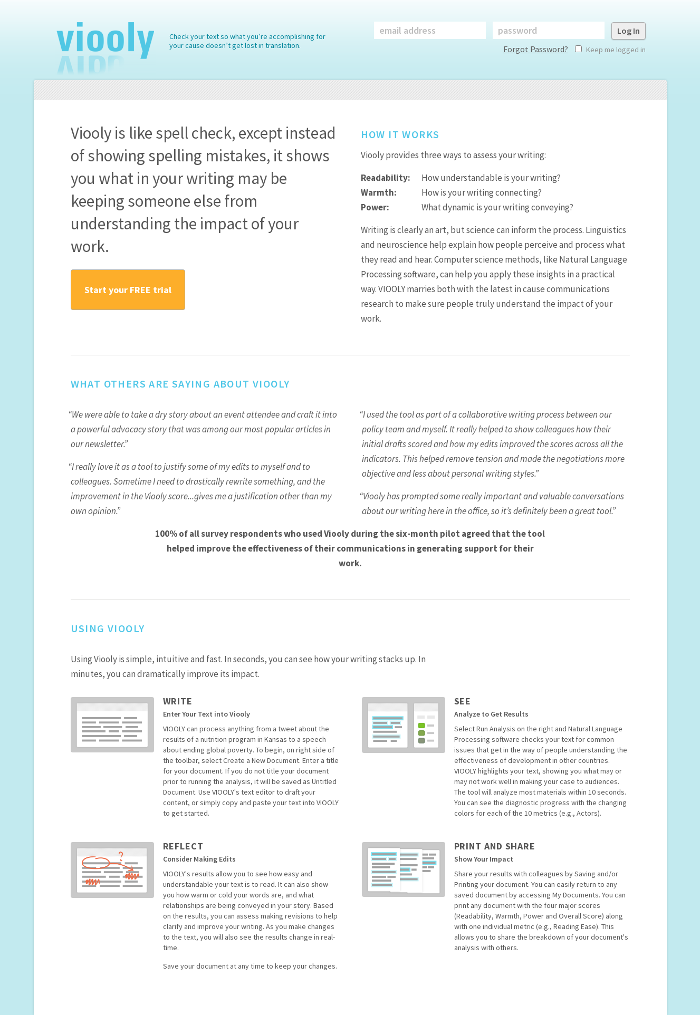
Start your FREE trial (127, 290)
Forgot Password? (535, 49)
